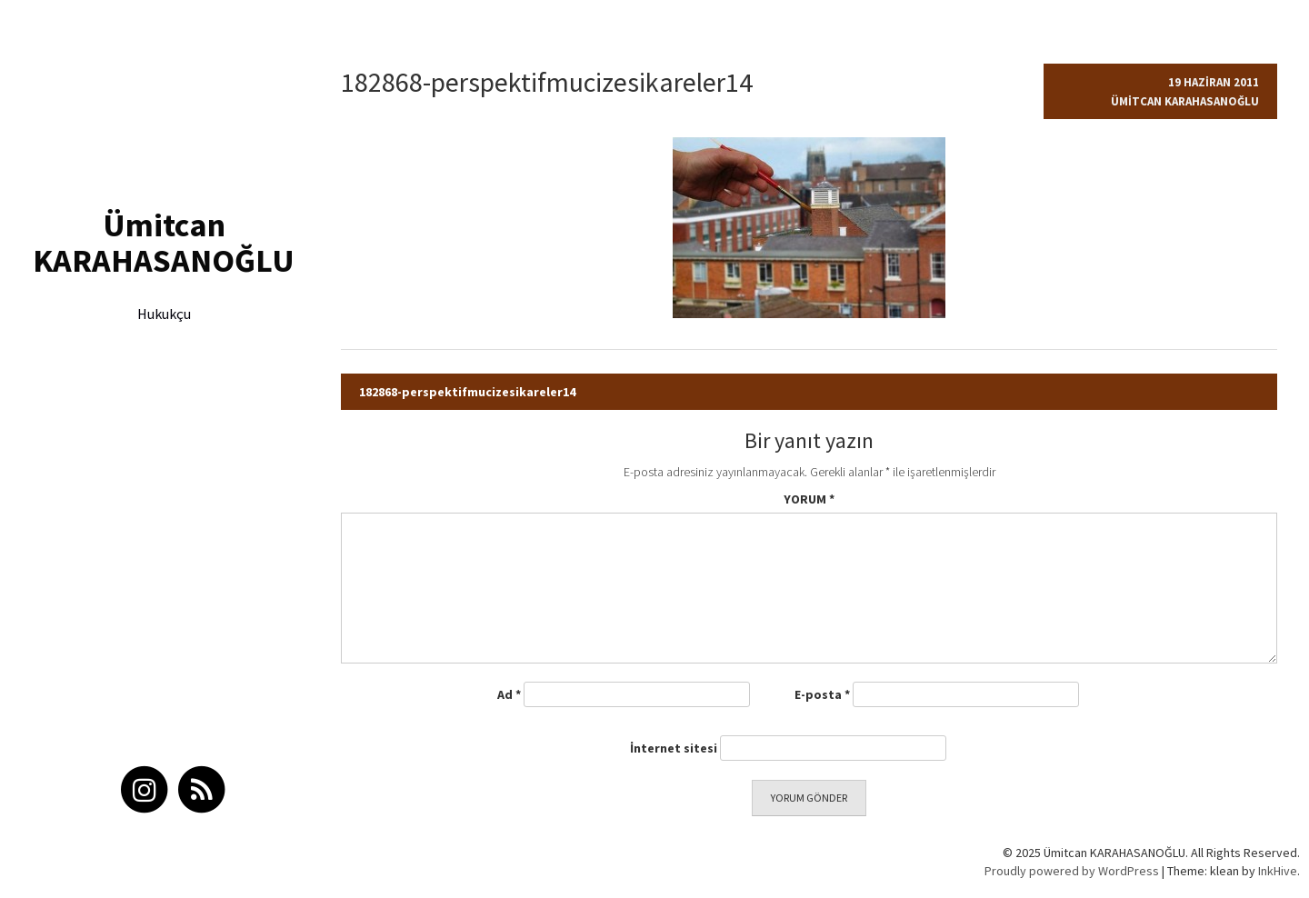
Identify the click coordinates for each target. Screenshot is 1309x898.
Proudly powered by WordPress (1071, 871)
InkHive (1277, 871)
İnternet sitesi (673, 748)
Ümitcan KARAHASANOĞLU (164, 243)
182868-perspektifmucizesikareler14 (467, 392)
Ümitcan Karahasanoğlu (1185, 101)
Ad (509, 694)
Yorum (809, 499)
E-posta (822, 694)
